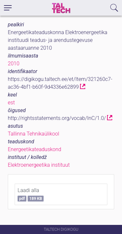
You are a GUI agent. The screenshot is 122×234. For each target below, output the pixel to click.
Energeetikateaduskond (34, 149)
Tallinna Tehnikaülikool (33, 134)
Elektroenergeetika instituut (39, 165)
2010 (14, 63)
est (11, 102)
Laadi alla (31, 194)
